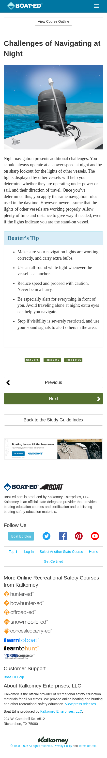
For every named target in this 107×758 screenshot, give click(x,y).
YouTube (95, 536)
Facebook (63, 536)
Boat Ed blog (21, 536)
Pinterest (79, 536)
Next (53, 398)
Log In (29, 552)
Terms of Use (87, 746)
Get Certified (53, 561)
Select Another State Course (61, 552)
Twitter (46, 536)
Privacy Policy (63, 746)
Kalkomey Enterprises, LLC (61, 711)
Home (93, 552)
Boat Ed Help (14, 677)
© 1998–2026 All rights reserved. (32, 746)
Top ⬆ (13, 552)
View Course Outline (53, 21)
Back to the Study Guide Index (53, 419)
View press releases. (81, 704)
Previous (53, 382)
